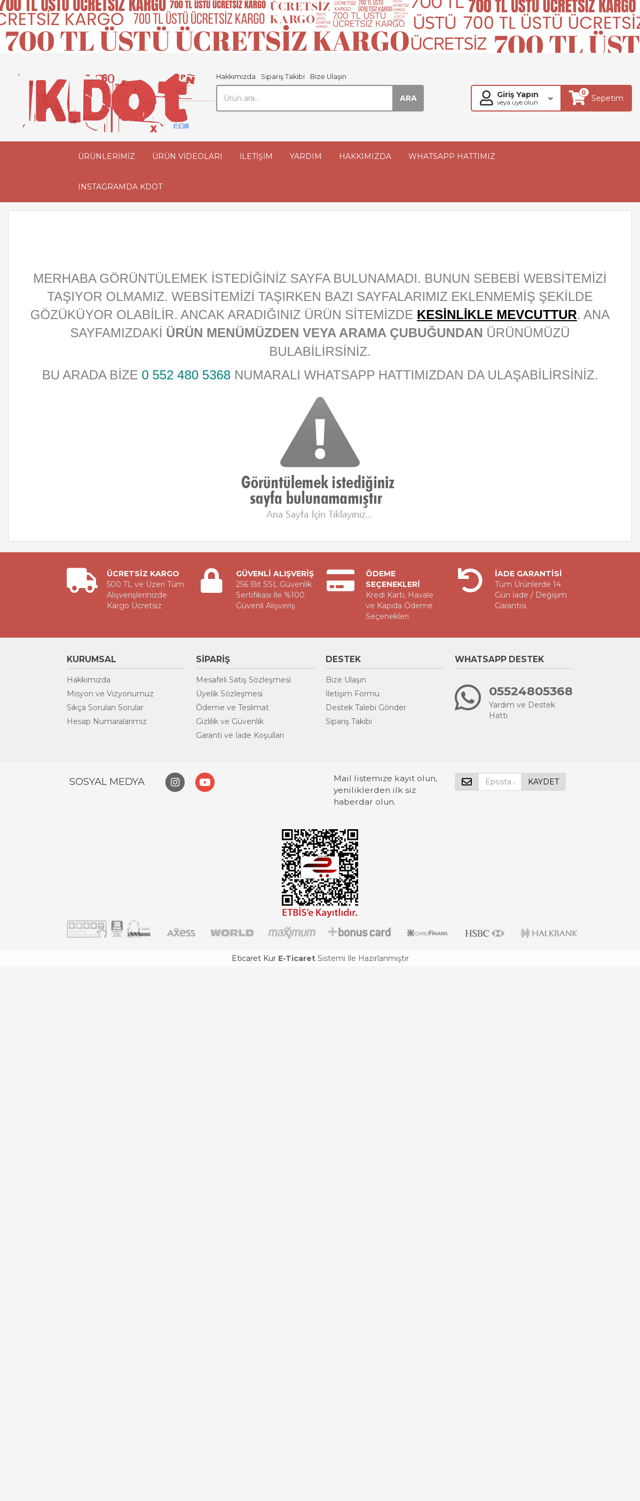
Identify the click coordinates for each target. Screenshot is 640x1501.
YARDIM (306, 156)
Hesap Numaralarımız (107, 721)
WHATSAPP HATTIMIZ (451, 156)
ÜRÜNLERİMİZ (106, 156)
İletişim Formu (353, 693)
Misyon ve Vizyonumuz (110, 693)
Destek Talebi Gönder (366, 707)
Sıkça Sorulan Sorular (105, 707)
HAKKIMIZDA (365, 156)
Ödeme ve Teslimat (232, 707)
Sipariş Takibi (283, 77)
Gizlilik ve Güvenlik (230, 721)
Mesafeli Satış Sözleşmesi (243, 680)
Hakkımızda (236, 77)
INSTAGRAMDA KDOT (120, 187)
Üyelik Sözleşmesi (229, 693)
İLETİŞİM (256, 156)
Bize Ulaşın (328, 77)
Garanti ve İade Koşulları (240, 735)
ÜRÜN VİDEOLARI (187, 156)
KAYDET (543, 782)
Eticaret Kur (254, 958)
